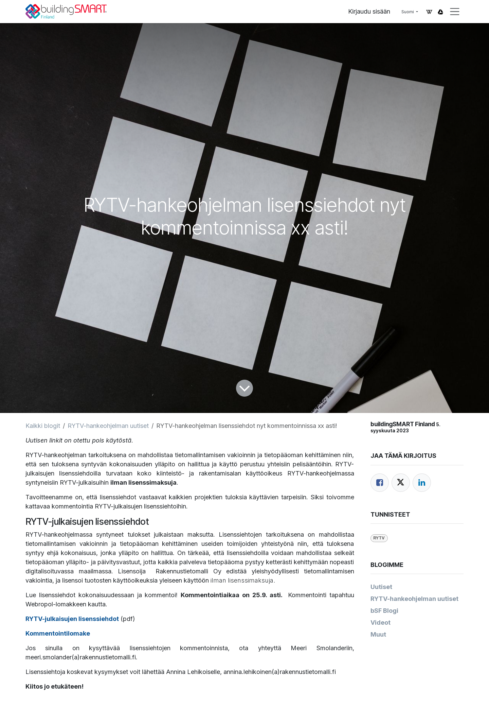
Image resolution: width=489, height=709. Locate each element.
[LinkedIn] (422, 482)
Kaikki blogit (42, 425)
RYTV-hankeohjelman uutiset (108, 425)
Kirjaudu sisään (369, 11)
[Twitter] (401, 482)
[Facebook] (379, 482)
